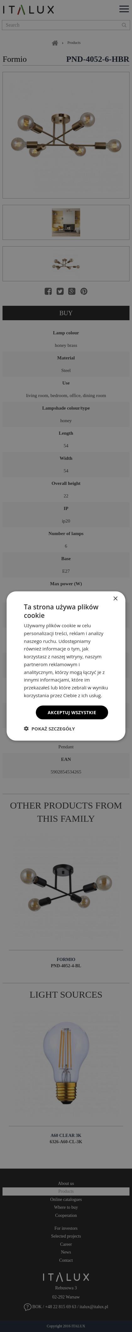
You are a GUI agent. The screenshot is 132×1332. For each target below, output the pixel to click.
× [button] (115, 598)
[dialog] (66, 666)
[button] (49, 728)
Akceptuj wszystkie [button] (72, 712)
